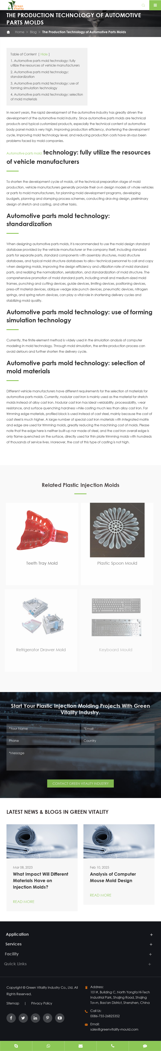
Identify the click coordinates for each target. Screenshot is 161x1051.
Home (19, 32)
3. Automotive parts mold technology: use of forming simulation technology (45, 85)
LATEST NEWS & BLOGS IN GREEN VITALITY (57, 812)
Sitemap (12, 1003)
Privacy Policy (41, 1003)
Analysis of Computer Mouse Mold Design (113, 877)
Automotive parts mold (24, 153)
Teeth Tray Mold (39, 563)
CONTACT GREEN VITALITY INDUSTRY (80, 781)
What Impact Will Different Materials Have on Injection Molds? (40, 880)
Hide (44, 54)
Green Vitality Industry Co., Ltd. (50, 987)
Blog (33, 32)
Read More (23, 901)
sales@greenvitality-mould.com (114, 1029)
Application (14, 934)
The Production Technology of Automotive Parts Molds (84, 32)
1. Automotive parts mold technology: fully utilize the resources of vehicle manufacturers (45, 62)
